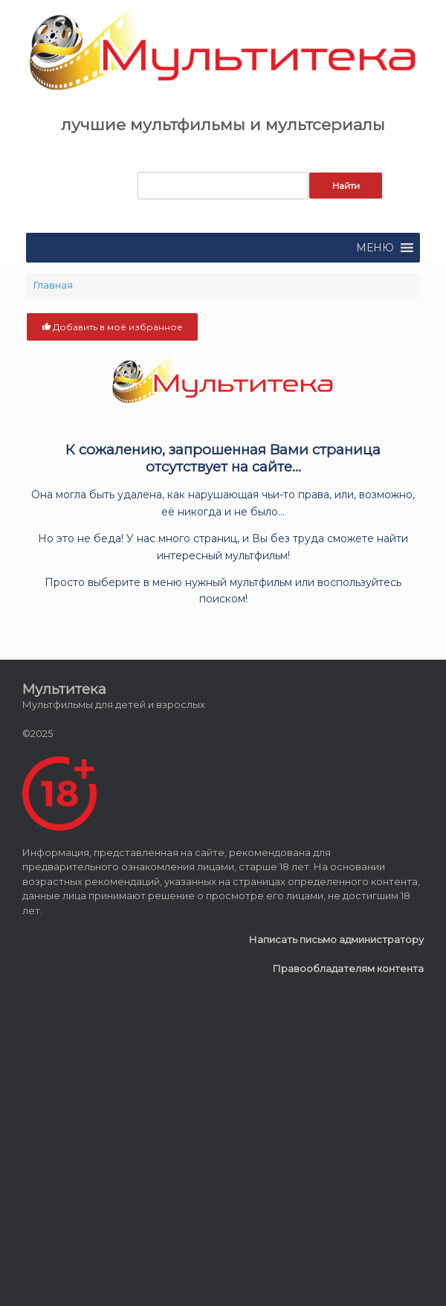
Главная (53, 285)
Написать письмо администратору (336, 939)
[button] (375, 248)
